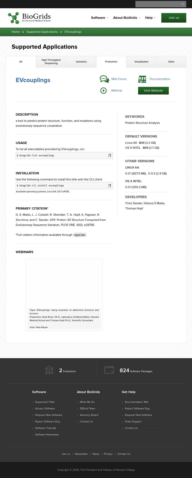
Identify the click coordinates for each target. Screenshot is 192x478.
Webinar (116, 90)
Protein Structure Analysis (142, 123)
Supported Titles (45, 402)
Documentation (160, 79)
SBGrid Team (87, 408)
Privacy (108, 454)
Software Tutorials (45, 428)
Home (16, 32)
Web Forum (119, 79)
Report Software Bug (47, 421)
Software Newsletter (47, 434)
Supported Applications (42, 32)
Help (148, 18)
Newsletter (81, 454)
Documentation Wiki (136, 402)
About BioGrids (125, 18)
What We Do (87, 402)
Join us (173, 18)
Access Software (45, 408)
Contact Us (86, 421)
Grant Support (133, 421)
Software (98, 18)
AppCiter (79, 234)
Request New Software (48, 415)
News (96, 454)
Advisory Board (89, 415)
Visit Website (153, 91)
